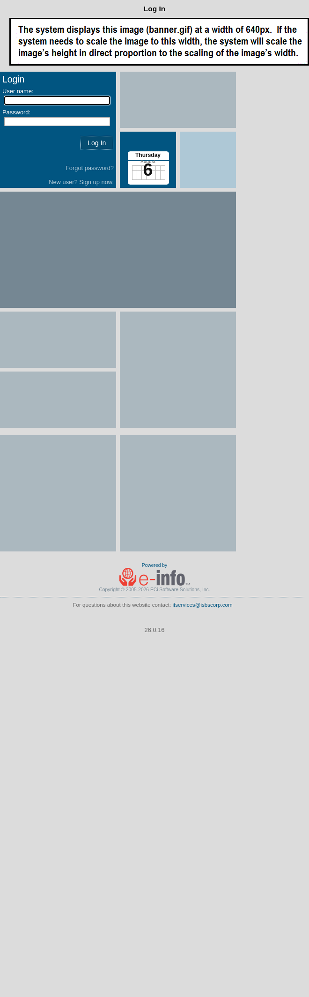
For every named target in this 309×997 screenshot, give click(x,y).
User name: (18, 91)
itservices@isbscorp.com (202, 605)
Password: (16, 112)
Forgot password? (90, 167)
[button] (97, 142)
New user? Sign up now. (81, 182)
